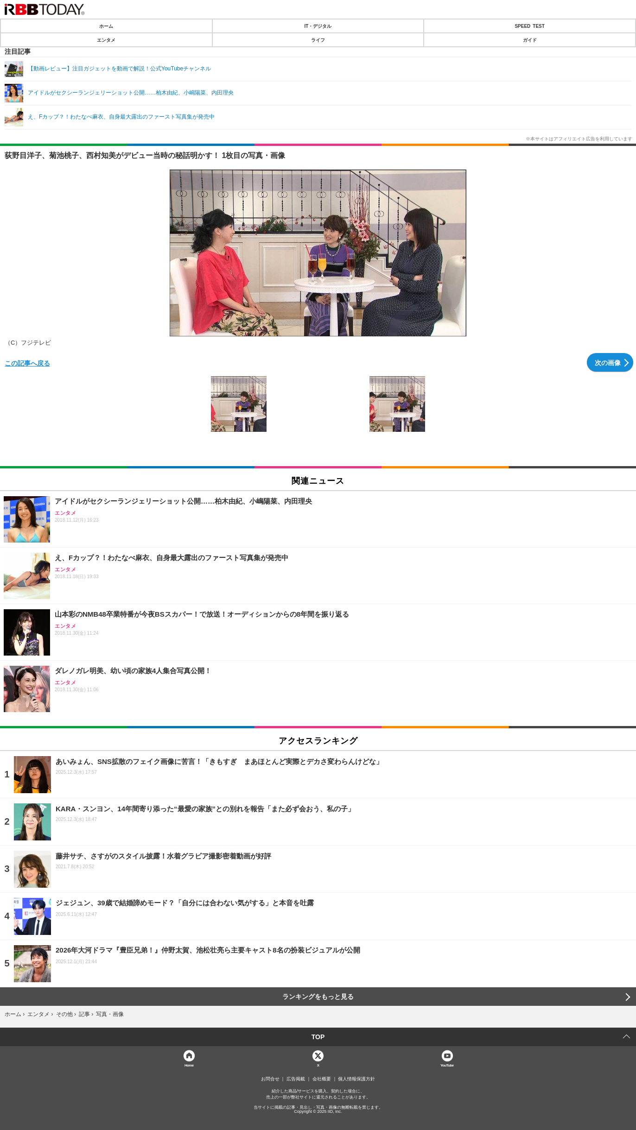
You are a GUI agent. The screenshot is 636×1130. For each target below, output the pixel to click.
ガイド (530, 40)
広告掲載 (295, 1079)
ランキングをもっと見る (318, 996)
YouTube (447, 1065)
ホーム (106, 26)
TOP (318, 1037)
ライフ (318, 40)
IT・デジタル (318, 26)
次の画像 (608, 362)
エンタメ (106, 40)
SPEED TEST (529, 26)
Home (189, 1065)
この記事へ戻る (27, 363)
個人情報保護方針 (356, 1079)
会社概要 (321, 1079)
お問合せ (270, 1079)
